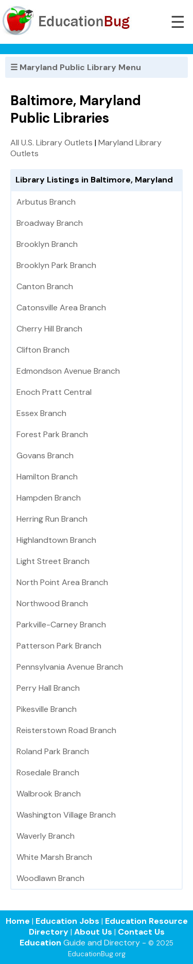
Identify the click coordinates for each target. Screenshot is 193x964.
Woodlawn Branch (50, 878)
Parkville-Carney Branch (61, 624)
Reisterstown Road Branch (66, 730)
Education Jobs (67, 921)
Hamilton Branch (47, 476)
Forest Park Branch (52, 434)
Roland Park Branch (52, 751)
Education (40, 942)
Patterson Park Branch (58, 645)
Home (18, 921)
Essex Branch (41, 413)
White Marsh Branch (54, 857)
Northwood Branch (52, 603)
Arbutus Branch (46, 201)
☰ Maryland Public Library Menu (75, 67)
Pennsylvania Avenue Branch (69, 666)
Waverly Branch (45, 835)
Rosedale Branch (47, 772)
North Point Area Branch (62, 582)
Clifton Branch (42, 349)
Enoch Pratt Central (54, 392)
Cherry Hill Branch (49, 328)
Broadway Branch (49, 223)
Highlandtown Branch (56, 540)
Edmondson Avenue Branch (68, 370)
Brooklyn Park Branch (56, 265)
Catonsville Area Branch (61, 307)
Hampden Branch (48, 497)
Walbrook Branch (48, 793)
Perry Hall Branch (48, 688)
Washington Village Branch (66, 814)
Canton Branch (44, 286)
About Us (93, 931)
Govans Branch (45, 455)
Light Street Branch (53, 561)
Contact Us (141, 931)
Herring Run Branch (51, 518)
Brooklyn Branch (47, 244)
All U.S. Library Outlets (51, 142)
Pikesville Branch (46, 709)
